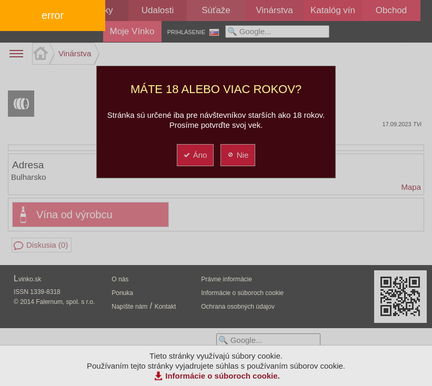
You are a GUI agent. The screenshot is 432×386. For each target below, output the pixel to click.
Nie (237, 154)
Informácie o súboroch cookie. (222, 375)
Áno (195, 154)
